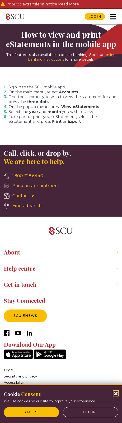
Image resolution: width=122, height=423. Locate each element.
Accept (31, 412)
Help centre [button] (19, 268)
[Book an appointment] (61, 186)
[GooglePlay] (50, 357)
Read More (68, 4)
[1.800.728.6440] (61, 176)
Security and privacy (20, 376)
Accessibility (14, 382)
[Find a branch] (61, 206)
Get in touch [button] (20, 284)
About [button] (12, 252)
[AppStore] (18, 357)
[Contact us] (61, 196)
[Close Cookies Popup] (115, 393)
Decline (90, 412)
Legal (8, 370)
